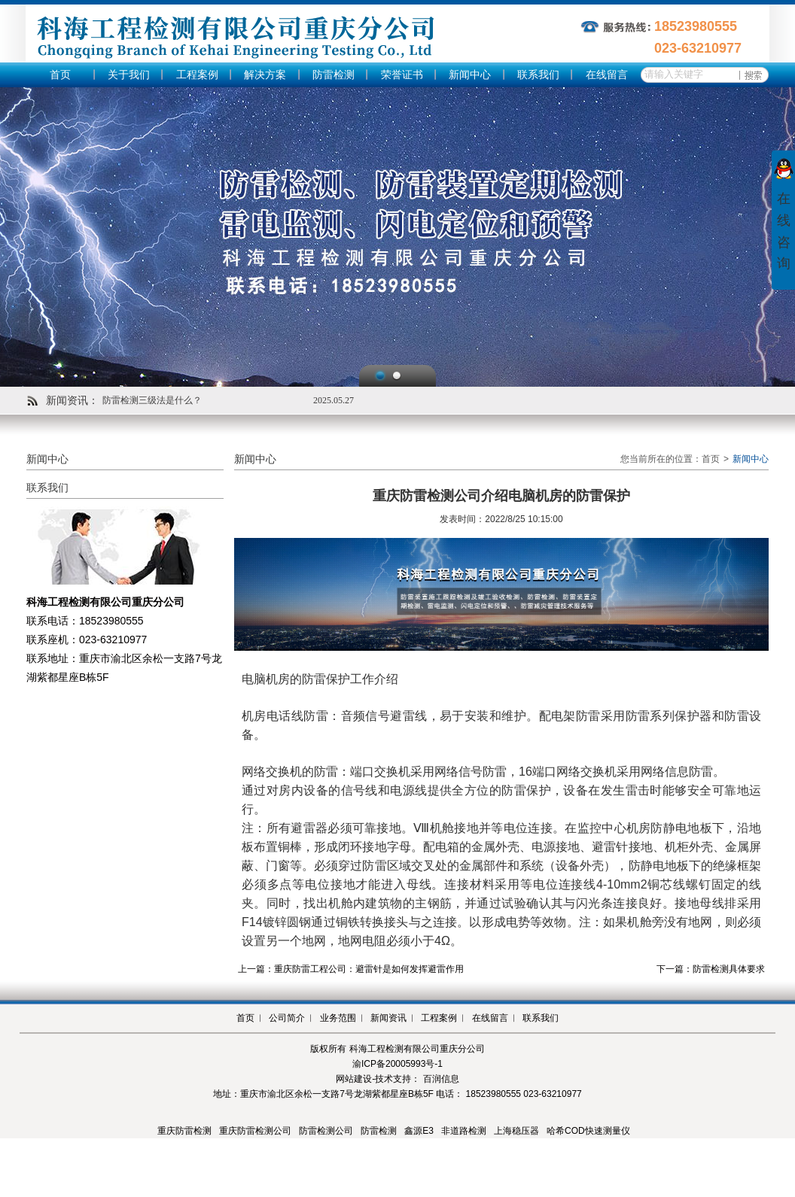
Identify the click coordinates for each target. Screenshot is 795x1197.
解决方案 (265, 75)
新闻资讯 (388, 1018)
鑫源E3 (419, 1131)
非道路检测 (463, 1131)
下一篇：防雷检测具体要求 (710, 969)
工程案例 (197, 75)
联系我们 (538, 75)
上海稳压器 (516, 1131)
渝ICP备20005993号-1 (397, 1064)
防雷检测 (333, 75)
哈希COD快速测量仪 (588, 1131)
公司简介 (287, 1018)
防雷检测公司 (326, 1131)
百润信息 (441, 1079)
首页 (60, 75)
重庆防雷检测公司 (255, 1131)
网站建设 (354, 1079)
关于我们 (129, 75)
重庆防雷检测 (184, 1131)
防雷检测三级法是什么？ (152, 400)
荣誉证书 (402, 75)
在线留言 (607, 75)
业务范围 (338, 1018)
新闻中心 (470, 75)
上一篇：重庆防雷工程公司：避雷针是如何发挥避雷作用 (351, 969)
